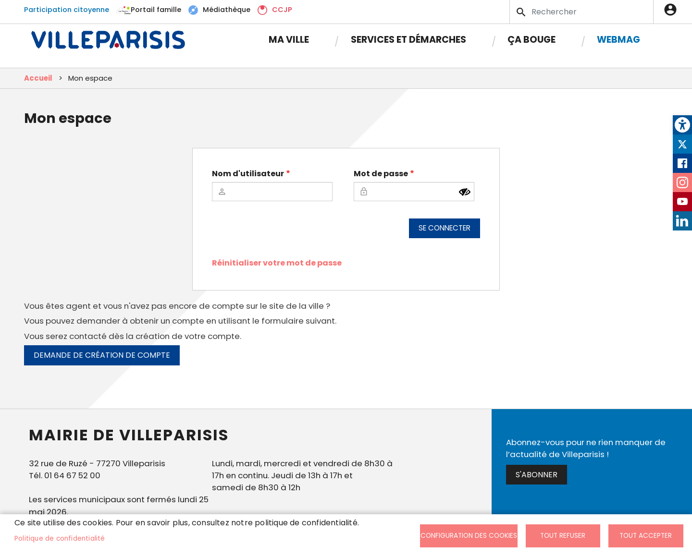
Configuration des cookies (468, 535)
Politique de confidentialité (59, 538)
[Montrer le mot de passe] (464, 192)
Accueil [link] (38, 78)
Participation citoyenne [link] (66, 9)
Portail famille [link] (156, 9)
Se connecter (444, 228)
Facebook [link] (682, 163)
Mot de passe (381, 173)
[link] (682, 124)
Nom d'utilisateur (248, 173)
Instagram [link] (682, 182)
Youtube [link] (682, 201)
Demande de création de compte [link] (102, 355)
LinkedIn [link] (682, 220)
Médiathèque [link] (226, 9)
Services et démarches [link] (408, 39)
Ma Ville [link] (289, 39)
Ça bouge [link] (531, 39)
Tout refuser (562, 535)
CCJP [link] (282, 9)
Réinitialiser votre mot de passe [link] (277, 262)
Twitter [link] (682, 144)
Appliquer (522, 12)
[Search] (581, 12)
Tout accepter (645, 535)
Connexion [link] (672, 9)
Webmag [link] (618, 39)
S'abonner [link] (536, 474)
